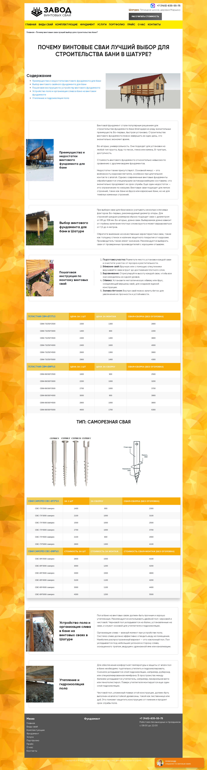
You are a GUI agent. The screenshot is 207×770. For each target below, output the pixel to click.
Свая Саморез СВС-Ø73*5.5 (43, 508)
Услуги (112, 24)
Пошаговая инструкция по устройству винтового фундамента (66, 94)
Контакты (33, 32)
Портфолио (129, 24)
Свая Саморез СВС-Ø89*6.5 (43, 558)
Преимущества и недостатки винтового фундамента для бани (66, 87)
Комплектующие (72, 24)
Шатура (134, 9)
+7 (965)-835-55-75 (168, 5)
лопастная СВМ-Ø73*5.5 (41, 323)
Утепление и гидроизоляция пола (50, 104)
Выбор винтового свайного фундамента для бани (59, 91)
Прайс (145, 24)
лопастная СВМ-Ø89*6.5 (41, 373)
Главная (32, 24)
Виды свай (49, 24)
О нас (159, 24)
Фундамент (94, 24)
